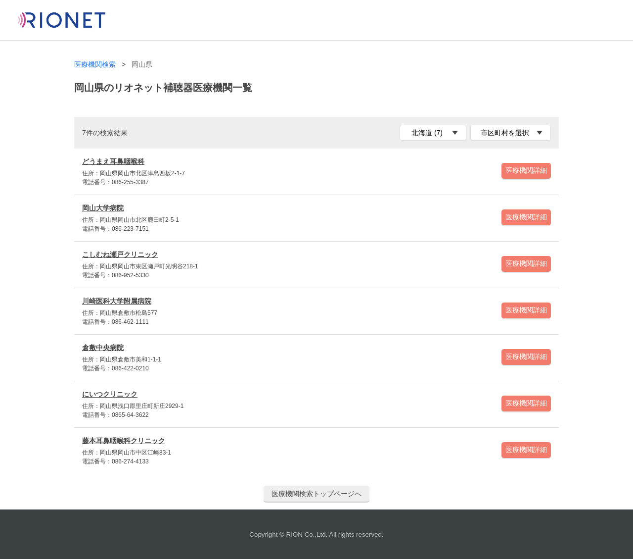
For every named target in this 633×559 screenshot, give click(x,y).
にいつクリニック (109, 394)
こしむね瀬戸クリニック (120, 254)
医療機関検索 (95, 64)
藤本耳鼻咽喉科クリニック (123, 441)
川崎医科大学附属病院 (116, 301)
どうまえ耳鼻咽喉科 (113, 161)
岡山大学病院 (103, 208)
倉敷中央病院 (103, 348)
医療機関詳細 (526, 170)
